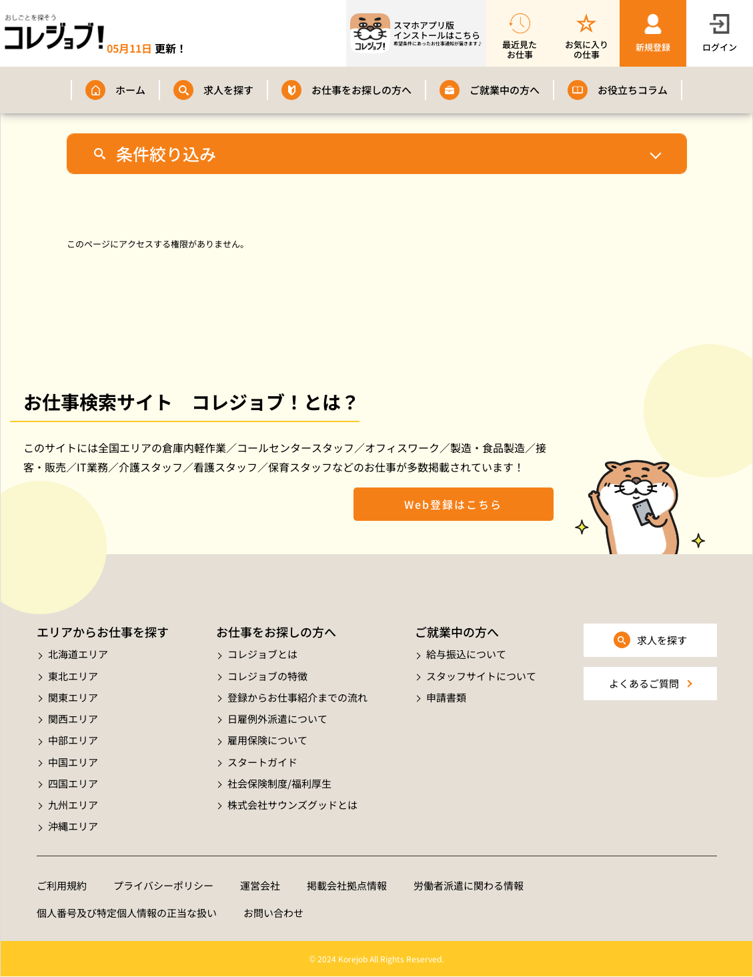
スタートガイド (262, 762)
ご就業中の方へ (505, 90)
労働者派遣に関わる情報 (469, 885)
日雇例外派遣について (277, 719)
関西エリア (73, 719)
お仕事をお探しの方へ (361, 90)
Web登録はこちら (453, 504)
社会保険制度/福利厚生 (279, 783)
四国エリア (73, 783)
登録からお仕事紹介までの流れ (297, 697)
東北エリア (73, 676)
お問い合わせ (273, 913)
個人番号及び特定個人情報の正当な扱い (127, 913)
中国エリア (73, 762)
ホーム (130, 90)
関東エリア (73, 697)
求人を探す (228, 90)
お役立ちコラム (633, 90)
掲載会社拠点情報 (347, 885)
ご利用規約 (62, 885)
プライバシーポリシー (163, 885)
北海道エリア (78, 654)
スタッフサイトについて (481, 676)
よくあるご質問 (644, 683)
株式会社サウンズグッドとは (292, 805)
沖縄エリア (73, 826)
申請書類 (446, 697)
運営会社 (260, 885)
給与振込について (466, 654)
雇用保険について (267, 740)
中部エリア (73, 740)
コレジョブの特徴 (267, 676)
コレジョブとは (262, 654)
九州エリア (73, 805)
